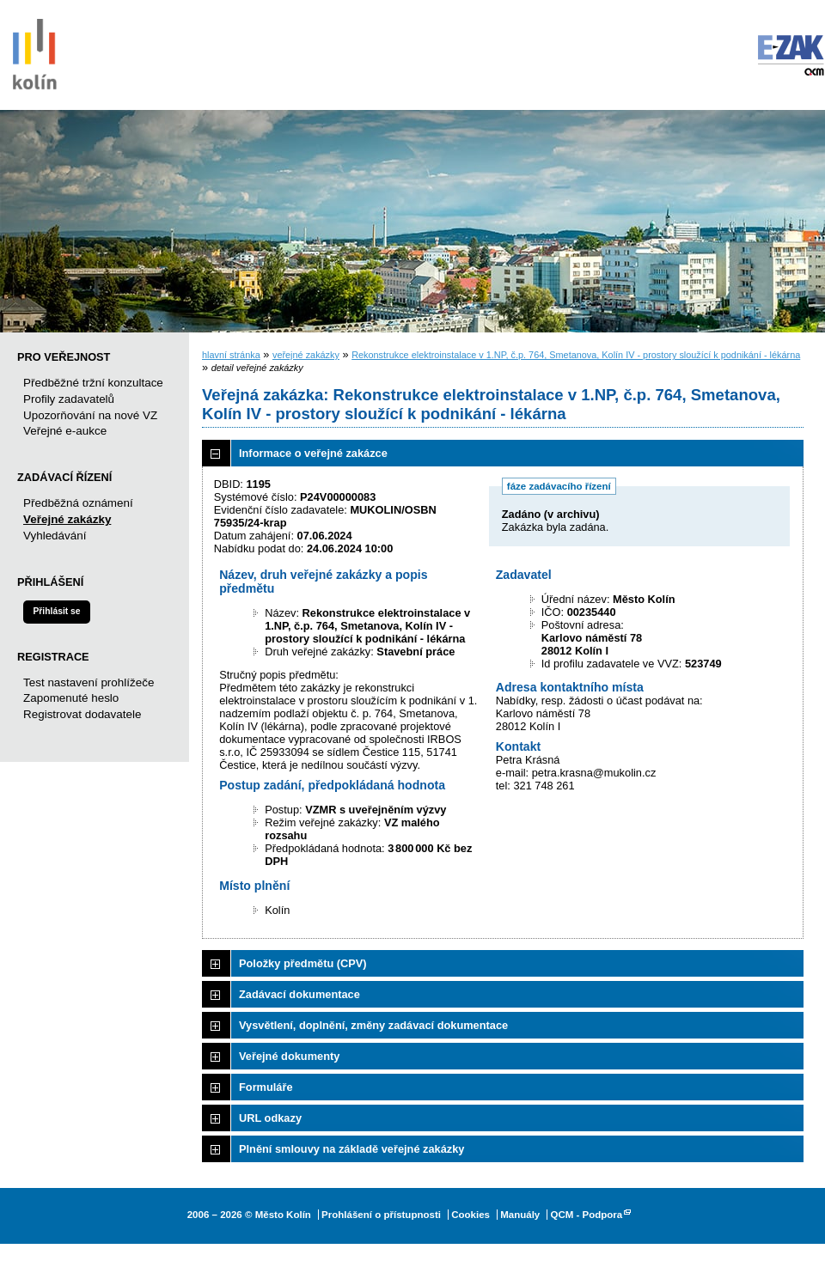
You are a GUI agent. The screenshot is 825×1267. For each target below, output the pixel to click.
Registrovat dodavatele (82, 714)
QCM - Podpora (586, 1214)
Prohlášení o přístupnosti (381, 1214)
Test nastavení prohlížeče (88, 682)
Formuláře (266, 1087)
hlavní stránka (231, 355)
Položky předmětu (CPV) (303, 963)
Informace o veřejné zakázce (313, 453)
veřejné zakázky (305, 355)
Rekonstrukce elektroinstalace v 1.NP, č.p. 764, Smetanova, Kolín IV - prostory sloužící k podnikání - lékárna (575, 355)
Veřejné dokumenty (289, 1056)
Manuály (520, 1214)
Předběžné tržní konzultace (93, 382)
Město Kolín (34, 51)
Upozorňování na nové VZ (90, 415)
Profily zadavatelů (68, 399)
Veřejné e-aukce (65, 430)
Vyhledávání (54, 535)
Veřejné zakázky (67, 519)
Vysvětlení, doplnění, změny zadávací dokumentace (373, 1025)
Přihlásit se (56, 611)
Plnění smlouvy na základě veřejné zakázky (351, 1148)
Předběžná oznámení (78, 502)
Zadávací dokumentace (299, 994)
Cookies (470, 1214)
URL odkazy (270, 1118)
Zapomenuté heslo (71, 697)
